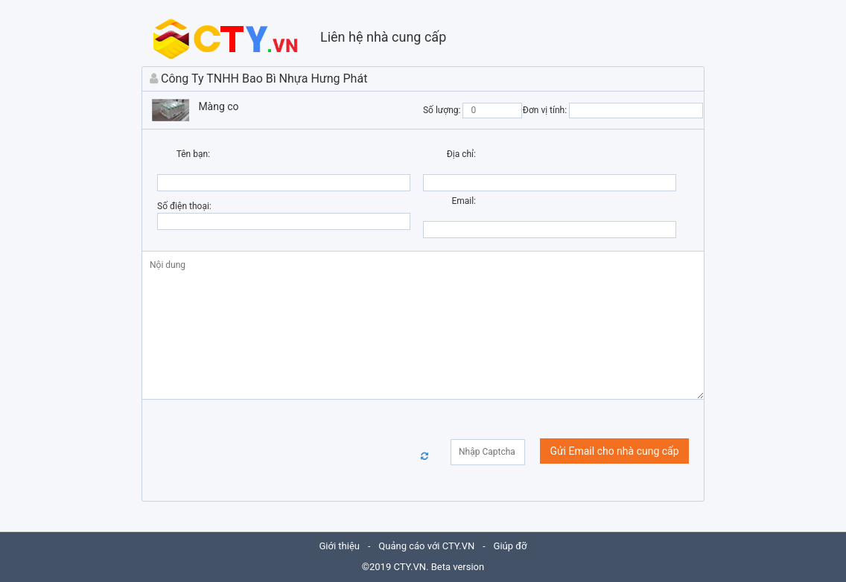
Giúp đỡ (510, 545)
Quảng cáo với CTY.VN (426, 545)
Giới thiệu (339, 545)
